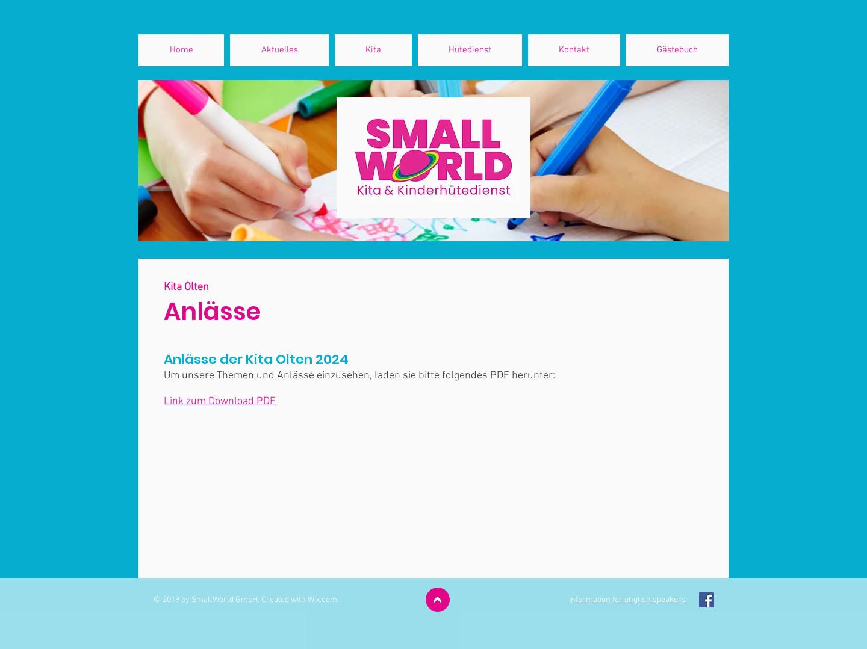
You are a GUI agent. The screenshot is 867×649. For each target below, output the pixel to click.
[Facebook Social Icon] (706, 599)
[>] (438, 600)
